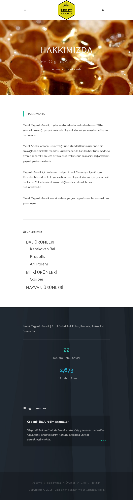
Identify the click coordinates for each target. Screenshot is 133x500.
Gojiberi (37, 279)
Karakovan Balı (43, 248)
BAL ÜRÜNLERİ (40, 242)
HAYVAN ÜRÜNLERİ (44, 287)
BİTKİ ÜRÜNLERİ (41, 272)
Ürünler (70, 482)
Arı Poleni (39, 263)
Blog (83, 482)
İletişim (95, 482)
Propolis (37, 256)
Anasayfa (57, 69)
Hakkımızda (74, 69)
